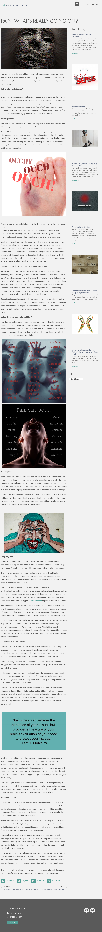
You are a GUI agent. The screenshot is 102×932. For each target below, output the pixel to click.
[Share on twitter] (23, 881)
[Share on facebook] (8, 881)
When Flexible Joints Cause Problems (82, 35)
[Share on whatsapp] (54, 881)
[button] (77, 4)
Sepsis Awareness (78, 106)
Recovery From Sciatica (81, 227)
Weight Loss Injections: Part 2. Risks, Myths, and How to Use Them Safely (85, 352)
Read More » (75, 53)
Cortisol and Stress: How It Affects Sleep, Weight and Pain (84, 291)
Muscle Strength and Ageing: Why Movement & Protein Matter (84, 164)
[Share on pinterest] (38, 881)
